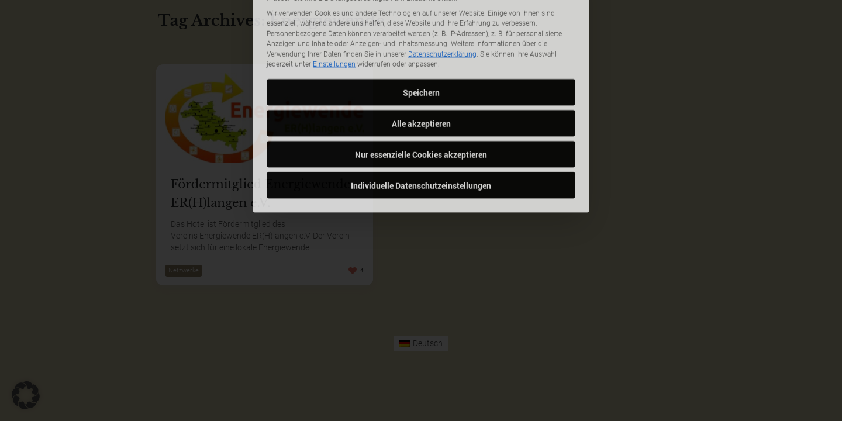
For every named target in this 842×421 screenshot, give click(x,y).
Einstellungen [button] (334, 17)
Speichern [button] (421, 45)
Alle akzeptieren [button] (421, 76)
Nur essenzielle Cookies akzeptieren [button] (421, 107)
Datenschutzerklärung (442, 7)
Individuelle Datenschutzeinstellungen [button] (421, 138)
